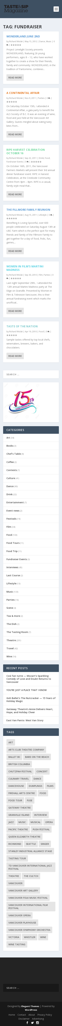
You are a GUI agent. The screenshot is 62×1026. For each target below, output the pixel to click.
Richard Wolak (16, 41)
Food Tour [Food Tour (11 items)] (15, 800)
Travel (10, 648)
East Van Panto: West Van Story (24, 720)
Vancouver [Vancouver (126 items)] (15, 883)
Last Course (13, 575)
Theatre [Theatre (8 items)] (13, 876)
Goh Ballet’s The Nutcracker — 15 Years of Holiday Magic (31, 700)
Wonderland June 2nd (23, 36)
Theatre (11, 640)
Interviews (12, 567)
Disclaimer (24, 1018)
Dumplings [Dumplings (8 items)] (35, 785)
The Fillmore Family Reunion (28, 210)
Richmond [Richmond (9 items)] (14, 843)
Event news (12, 510)
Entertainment (15, 502)
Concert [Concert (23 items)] (42, 771)
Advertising (38, 1018)
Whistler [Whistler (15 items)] (29, 937)
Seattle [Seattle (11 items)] (31, 843)
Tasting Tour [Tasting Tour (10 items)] (17, 858)
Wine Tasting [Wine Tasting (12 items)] (16, 944)
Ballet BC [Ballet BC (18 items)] (14, 756)
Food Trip (12, 551)
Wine (9, 656)
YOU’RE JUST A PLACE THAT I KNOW (26, 690)
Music (48, 41)
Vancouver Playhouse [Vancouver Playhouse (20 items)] (22, 922)
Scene (9, 607)
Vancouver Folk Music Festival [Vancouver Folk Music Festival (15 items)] (28, 897)
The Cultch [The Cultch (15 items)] (31, 876)
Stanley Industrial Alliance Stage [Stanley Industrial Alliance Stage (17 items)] (30, 851)
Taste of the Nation (22, 326)
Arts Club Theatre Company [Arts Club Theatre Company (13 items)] (26, 749)
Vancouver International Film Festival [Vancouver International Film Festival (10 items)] (28, 906)
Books (9, 445)
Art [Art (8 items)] (10, 742)
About (31, 1014)
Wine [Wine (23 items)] (43, 937)
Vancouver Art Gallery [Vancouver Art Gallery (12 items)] (23, 890)
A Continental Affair (23, 93)
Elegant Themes (30, 1006)
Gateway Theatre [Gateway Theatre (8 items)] (19, 807)
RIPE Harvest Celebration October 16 (25, 151)
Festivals (11, 518)
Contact (22, 1014)
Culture (10, 478)
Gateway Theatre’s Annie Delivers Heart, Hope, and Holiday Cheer (29, 711)
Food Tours (13, 542)
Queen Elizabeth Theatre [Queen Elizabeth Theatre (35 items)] (24, 836)
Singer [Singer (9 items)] (45, 843)
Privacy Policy (44, 1014)
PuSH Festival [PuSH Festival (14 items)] (41, 829)
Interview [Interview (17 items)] (40, 814)
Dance (42, 41)
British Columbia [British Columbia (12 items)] (19, 764)
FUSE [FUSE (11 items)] (29, 800)
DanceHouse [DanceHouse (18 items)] (16, 785)
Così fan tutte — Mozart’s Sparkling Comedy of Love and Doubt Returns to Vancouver (28, 678)
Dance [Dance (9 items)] (37, 778)
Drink (41, 158)
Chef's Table (13, 453)
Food (47, 158)
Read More (15, 77)
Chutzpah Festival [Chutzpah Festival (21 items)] (20, 771)
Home (11, 1014)
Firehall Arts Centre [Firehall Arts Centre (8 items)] (21, 793)
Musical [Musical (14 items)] (36, 822)
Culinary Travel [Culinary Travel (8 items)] (18, 778)
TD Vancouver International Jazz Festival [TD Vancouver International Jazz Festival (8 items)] (30, 867)
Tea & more (13, 615)
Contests (11, 470)
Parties (41, 98)
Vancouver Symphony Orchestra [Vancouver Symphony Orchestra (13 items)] (29, 929)
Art (8, 437)
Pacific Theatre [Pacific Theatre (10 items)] (18, 829)
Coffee (10, 462)
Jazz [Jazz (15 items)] (11, 822)
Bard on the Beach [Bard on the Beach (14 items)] (37, 756)
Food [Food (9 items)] (43, 793)
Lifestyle (43, 215)
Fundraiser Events (14, 161)
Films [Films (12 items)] (50, 785)
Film (41, 274)
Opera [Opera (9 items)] (49, 822)
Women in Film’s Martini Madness (25, 268)
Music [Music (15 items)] (22, 822)
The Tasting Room (17, 632)
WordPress (31, 1009)
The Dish (11, 624)
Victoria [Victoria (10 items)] (13, 937)
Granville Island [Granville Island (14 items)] (18, 814)
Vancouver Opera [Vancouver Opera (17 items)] (19, 915)
